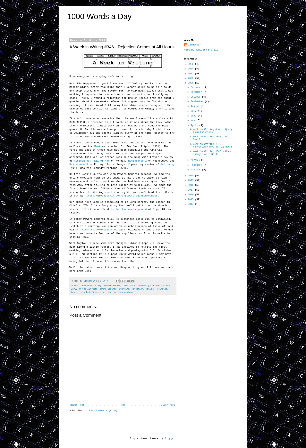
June (194, 116)
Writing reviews (123, 292)
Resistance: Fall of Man (92, 160)
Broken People (112, 285)
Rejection (137, 289)
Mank (97, 146)
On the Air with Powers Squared (97, 289)
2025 (191, 64)
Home (123, 405)
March (195, 160)
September (198, 101)
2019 (191, 180)
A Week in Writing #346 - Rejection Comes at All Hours (211, 145)
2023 (191, 73)
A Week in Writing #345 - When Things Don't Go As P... (210, 153)
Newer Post (77, 405)
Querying (124, 289)
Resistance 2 (137, 160)
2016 (191, 194)
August (195, 106)
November (197, 92)
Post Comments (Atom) (103, 410)
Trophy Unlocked (80, 292)
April (195, 125)
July (194, 111)
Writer (96, 292)
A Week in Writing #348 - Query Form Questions (211, 130)
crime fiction (161, 285)
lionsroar (194, 45)
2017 (191, 190)
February (197, 165)
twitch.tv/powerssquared (129, 209)
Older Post (168, 405)
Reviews (150, 289)
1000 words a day (91, 285)
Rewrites (162, 289)
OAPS (73, 289)
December (197, 87)
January (196, 169)
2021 (191, 83)
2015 (191, 199)
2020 (191, 175)
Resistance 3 (78, 164)
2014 (191, 204)
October (196, 97)
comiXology (144, 285)
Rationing (167, 164)
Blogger (170, 438)
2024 (191, 69)
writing (107, 292)
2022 (191, 78)
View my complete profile (201, 50)
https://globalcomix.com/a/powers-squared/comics (121, 195)
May (193, 120)
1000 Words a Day (99, 16)
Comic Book (129, 285)
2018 (191, 185)
